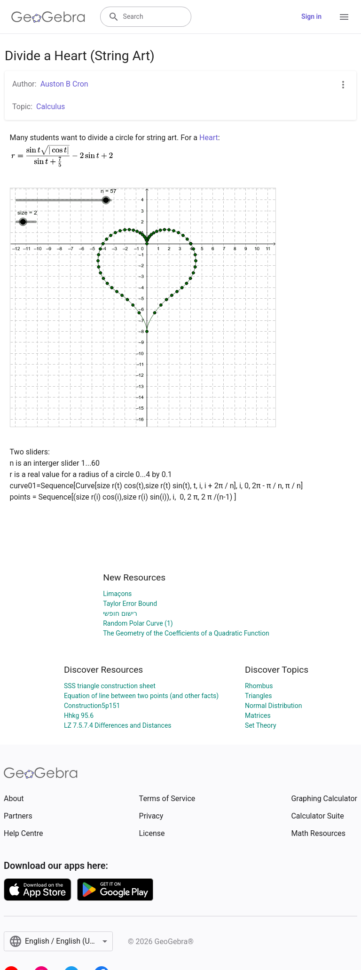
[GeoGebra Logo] (48, 17)
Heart (208, 137)
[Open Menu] (344, 17)
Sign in (311, 16)
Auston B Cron (64, 84)
